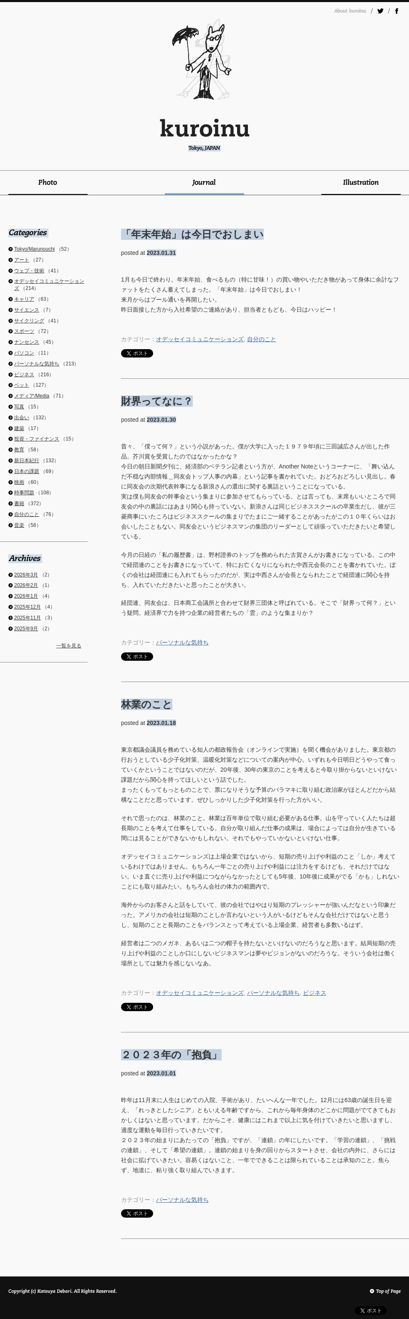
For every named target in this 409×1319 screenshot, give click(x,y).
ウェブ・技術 (29, 271)
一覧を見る (68, 646)
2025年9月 (26, 629)
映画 (19, 482)
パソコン (24, 353)
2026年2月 (26, 585)
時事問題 (24, 493)
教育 (19, 450)
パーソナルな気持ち (182, 642)
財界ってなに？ (157, 401)
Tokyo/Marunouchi (34, 249)
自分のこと (261, 339)
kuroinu (204, 134)
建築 (19, 428)
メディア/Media (31, 396)
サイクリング (29, 321)
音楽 (19, 525)
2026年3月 (26, 575)
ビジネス (314, 992)
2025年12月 (27, 607)
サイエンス (26, 310)
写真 (19, 407)
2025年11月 (27, 618)
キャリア (24, 299)
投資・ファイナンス (36, 439)
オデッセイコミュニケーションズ (200, 339)
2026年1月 (26, 596)
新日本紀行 (26, 460)
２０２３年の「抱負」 (171, 1054)
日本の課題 (26, 471)
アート (21, 260)
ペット (21, 385)
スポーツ (24, 331)
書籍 (19, 503)
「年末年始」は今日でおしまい (192, 234)
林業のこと (146, 704)
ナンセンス (26, 342)
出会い (21, 417)
